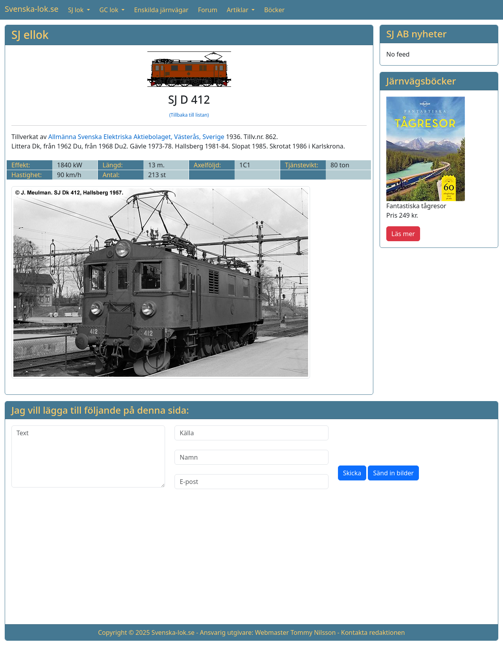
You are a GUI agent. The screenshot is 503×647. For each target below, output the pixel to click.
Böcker (274, 9)
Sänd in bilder (393, 473)
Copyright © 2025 (124, 632)
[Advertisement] (251, 563)
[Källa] (251, 432)
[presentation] (397, 440)
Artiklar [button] (238, 9)
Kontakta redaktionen (373, 632)
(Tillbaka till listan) (189, 115)
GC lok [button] (109, 9)
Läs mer (403, 233)
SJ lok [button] (76, 9)
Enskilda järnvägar (161, 9)
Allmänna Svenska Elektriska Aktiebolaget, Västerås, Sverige (136, 136)
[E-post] (251, 481)
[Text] (88, 456)
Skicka (352, 473)
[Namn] (251, 457)
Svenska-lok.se (32, 9)
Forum (207, 9)
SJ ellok (30, 34)
